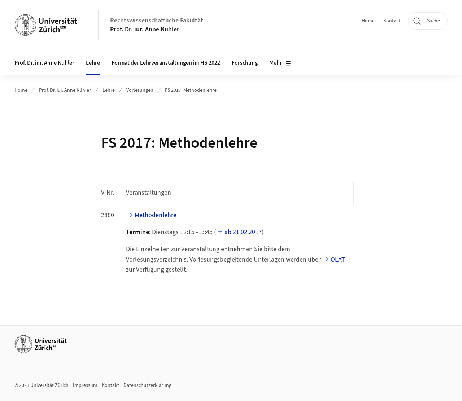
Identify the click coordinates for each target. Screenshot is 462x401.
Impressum (85, 385)
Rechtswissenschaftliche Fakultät (156, 20)
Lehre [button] (93, 63)
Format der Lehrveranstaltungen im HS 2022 (166, 63)
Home (368, 21)
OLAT (338, 259)
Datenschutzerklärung (147, 385)
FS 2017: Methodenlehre (191, 90)
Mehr (280, 63)
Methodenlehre (155, 215)
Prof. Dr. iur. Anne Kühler (144, 29)
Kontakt (392, 21)
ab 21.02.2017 (243, 232)
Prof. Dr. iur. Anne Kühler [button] (44, 63)
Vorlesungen (139, 90)
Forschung (245, 63)
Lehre (109, 90)
